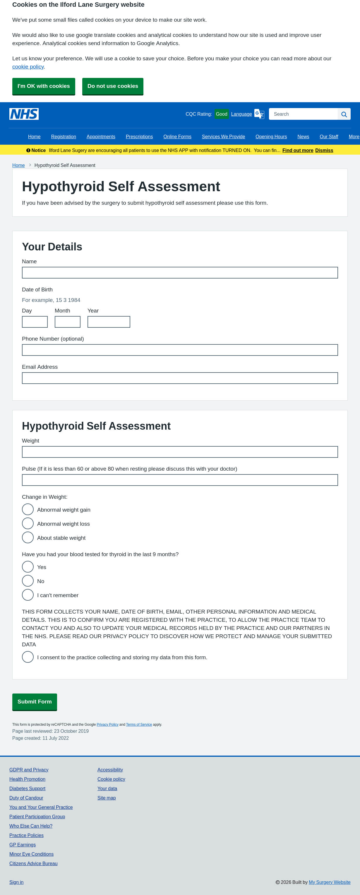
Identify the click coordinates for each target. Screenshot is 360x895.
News (303, 136)
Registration (63, 136)
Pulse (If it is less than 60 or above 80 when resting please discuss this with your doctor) (129, 469)
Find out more (297, 150)
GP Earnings (22, 844)
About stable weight (61, 538)
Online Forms (177, 136)
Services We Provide (223, 136)
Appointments (101, 136)
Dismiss (324, 150)
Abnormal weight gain (63, 510)
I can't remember (57, 595)
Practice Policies (26, 835)
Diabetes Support (27, 788)
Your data (107, 788)
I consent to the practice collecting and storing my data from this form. (122, 657)
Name (29, 261)
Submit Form (35, 701)
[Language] (247, 114)
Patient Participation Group (37, 816)
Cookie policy (111, 779)
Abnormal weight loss (63, 524)
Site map (106, 797)
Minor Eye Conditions (31, 854)
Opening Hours (271, 136)
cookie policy (28, 66)
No (40, 581)
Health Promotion (27, 779)
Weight (30, 440)
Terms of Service (139, 724)
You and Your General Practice (41, 807)
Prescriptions (139, 136)
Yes (41, 567)
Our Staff (329, 136)
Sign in (16, 882)
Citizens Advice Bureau (33, 863)
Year (93, 310)
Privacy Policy (107, 724)
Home (34, 136)
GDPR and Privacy (28, 769)
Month (62, 310)
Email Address (40, 367)
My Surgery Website (330, 882)
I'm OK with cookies (44, 86)
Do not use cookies (113, 86)
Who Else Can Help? (30, 826)
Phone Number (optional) (53, 338)
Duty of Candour (26, 797)
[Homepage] (24, 114)
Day (27, 310)
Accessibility (110, 769)
